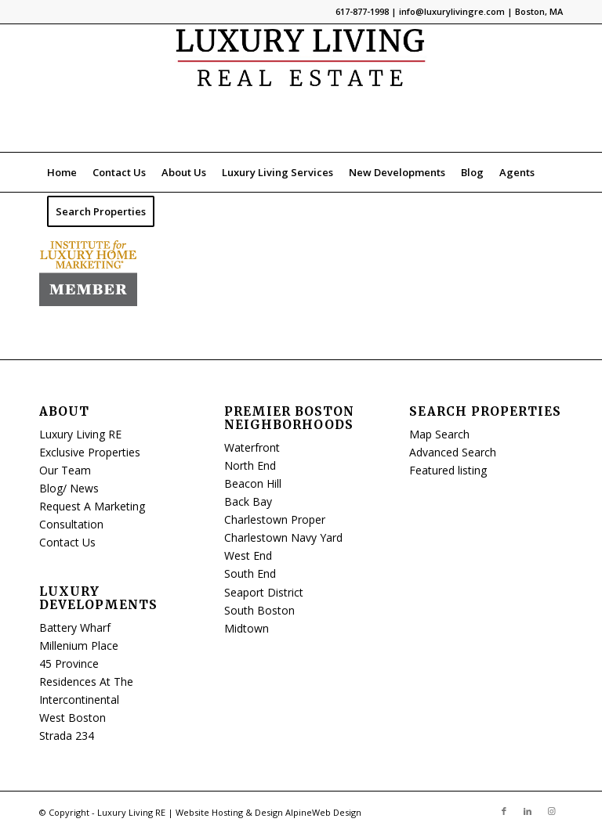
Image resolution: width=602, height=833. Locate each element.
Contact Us (67, 542)
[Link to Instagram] (551, 811)
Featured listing (448, 470)
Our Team (65, 470)
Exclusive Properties (89, 452)
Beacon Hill (252, 483)
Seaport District (263, 592)
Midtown (246, 628)
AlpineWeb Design (323, 812)
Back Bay (248, 501)
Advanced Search (452, 452)
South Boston (259, 610)
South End (250, 573)
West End (248, 555)
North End (250, 465)
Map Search (439, 434)
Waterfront (252, 447)
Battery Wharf (75, 627)
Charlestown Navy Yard (283, 537)
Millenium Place (78, 645)
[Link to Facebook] (504, 811)
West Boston (72, 717)
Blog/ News (69, 488)
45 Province (69, 663)
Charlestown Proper (274, 519)
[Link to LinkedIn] (527, 811)
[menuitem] (62, 172)
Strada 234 (66, 735)
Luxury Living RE (80, 434)
